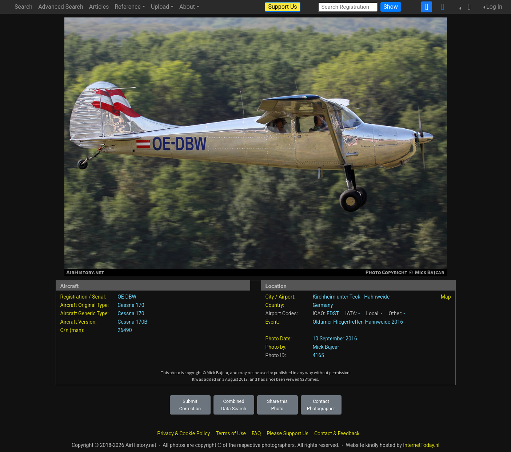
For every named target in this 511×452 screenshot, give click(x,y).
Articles (99, 6)
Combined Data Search (233, 405)
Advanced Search (60, 6)
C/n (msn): (72, 330)
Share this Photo (277, 405)
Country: (275, 305)
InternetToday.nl (421, 445)
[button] (467, 7)
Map (446, 297)
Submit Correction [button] (190, 405)
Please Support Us (287, 433)
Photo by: (276, 347)
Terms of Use (231, 433)
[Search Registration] (348, 6)
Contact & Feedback (337, 433)
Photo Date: (279, 338)
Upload (160, 6)
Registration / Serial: (83, 297)
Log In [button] (494, 6)
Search (23, 6)
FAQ (256, 433)
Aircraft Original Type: (84, 305)
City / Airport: (281, 297)
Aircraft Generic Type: (84, 313)
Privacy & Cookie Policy (183, 433)
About (187, 6)
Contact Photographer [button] (321, 405)
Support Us (282, 6)
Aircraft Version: (78, 322)
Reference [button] (128, 6)
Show (391, 6)
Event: (272, 322)
